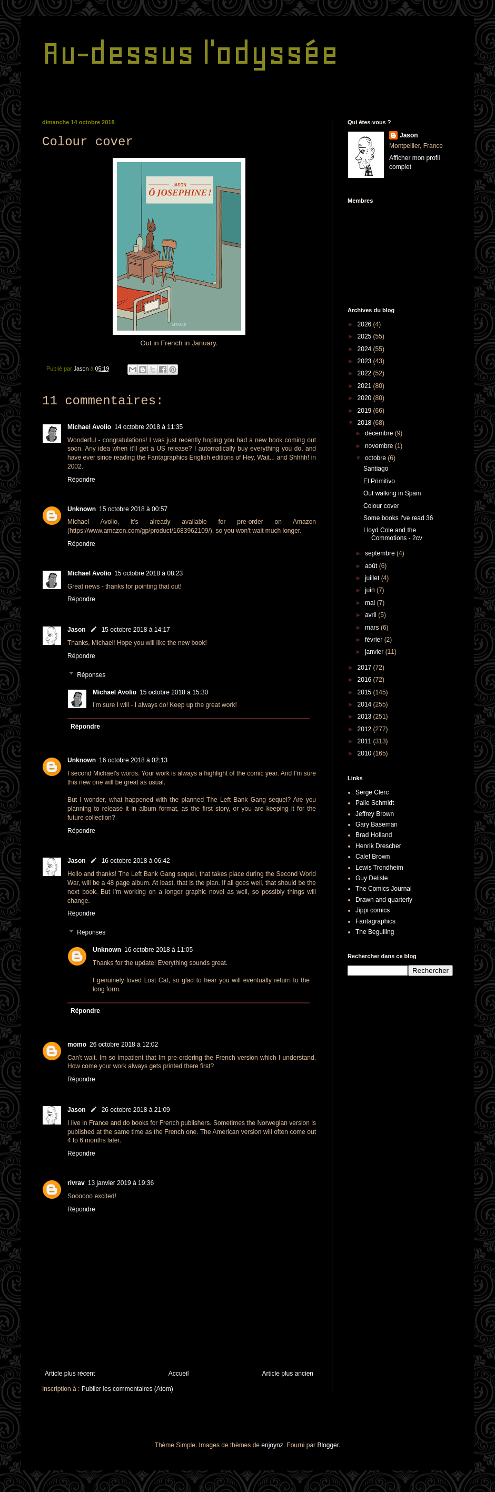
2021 (365, 386)
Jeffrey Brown (374, 814)
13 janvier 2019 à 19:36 (121, 1183)
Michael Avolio (89, 427)
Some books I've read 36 (398, 518)
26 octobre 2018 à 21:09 (136, 1109)
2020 (365, 398)
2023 (365, 361)
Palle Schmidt (374, 803)
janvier (375, 651)
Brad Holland (373, 835)
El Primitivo (379, 481)
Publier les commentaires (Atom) (127, 1388)
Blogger (328, 1445)
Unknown (81, 509)
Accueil (179, 1373)
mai (371, 602)
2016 (365, 679)
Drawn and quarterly (383, 899)
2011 (365, 741)
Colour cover (381, 506)
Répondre (81, 479)
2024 (365, 349)
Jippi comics (372, 910)
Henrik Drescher (378, 846)
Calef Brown (372, 856)
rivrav (76, 1183)
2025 (365, 336)
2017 (365, 667)
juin (371, 590)
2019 (365, 410)
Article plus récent (70, 1373)
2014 (365, 704)
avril (371, 615)
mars (373, 627)
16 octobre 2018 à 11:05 (158, 949)
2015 (365, 692)
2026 (365, 324)
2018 (365, 422)
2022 (365, 373)
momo (76, 1044)
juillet (373, 578)
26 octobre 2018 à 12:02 (124, 1044)
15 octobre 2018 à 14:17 (136, 629)
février (374, 639)
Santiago (375, 468)
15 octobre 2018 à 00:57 (133, 509)
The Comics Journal (383, 888)
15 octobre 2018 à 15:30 (174, 692)
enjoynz (272, 1445)
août (372, 566)
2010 (365, 753)
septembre (381, 553)
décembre (380, 433)
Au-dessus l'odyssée (190, 53)
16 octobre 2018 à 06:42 (136, 860)
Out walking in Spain (392, 493)
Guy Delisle (371, 878)
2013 (365, 716)
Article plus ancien (287, 1373)
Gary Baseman (376, 824)
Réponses (91, 675)
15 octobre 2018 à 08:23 (148, 573)
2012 (365, 729)
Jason (76, 629)
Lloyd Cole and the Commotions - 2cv (392, 533)
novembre (380, 446)
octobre (376, 458)
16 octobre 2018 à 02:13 (133, 760)
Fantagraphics (375, 921)
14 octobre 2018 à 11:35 (148, 427)
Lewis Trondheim (379, 867)
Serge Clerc (372, 792)
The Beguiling (374, 932)
